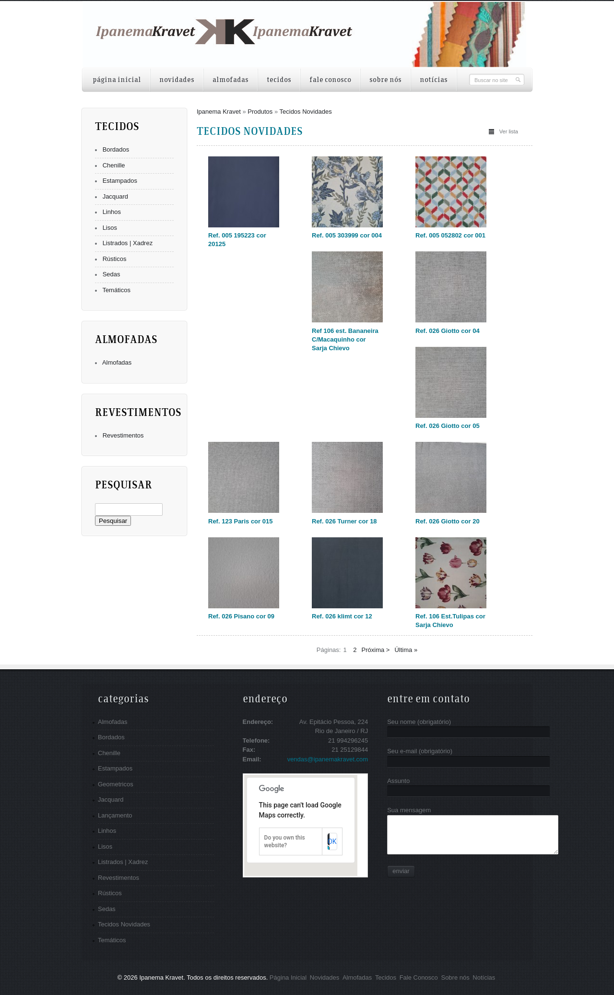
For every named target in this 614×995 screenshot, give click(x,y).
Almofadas (116, 362)
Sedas (111, 274)
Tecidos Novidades (306, 111)
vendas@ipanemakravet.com (327, 759)
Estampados (120, 180)
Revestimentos (123, 435)
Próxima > (376, 649)
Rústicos (115, 258)
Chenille (114, 165)
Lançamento (115, 815)
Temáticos (116, 290)
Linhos (112, 211)
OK (332, 841)
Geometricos (115, 784)
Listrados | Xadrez (128, 243)
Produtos (260, 111)
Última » (405, 649)
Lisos (110, 227)
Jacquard (115, 196)
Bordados (116, 149)
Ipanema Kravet (219, 111)
